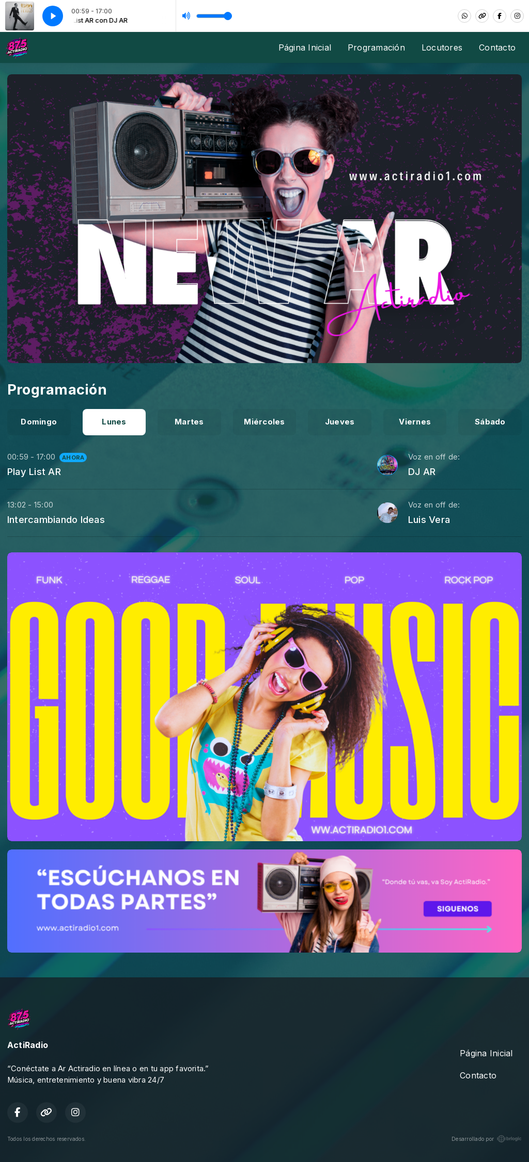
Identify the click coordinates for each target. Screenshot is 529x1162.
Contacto (497, 47)
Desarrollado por (487, 1138)
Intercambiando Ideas (56, 519)
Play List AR (34, 471)
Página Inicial (304, 47)
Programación (376, 47)
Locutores (442, 47)
